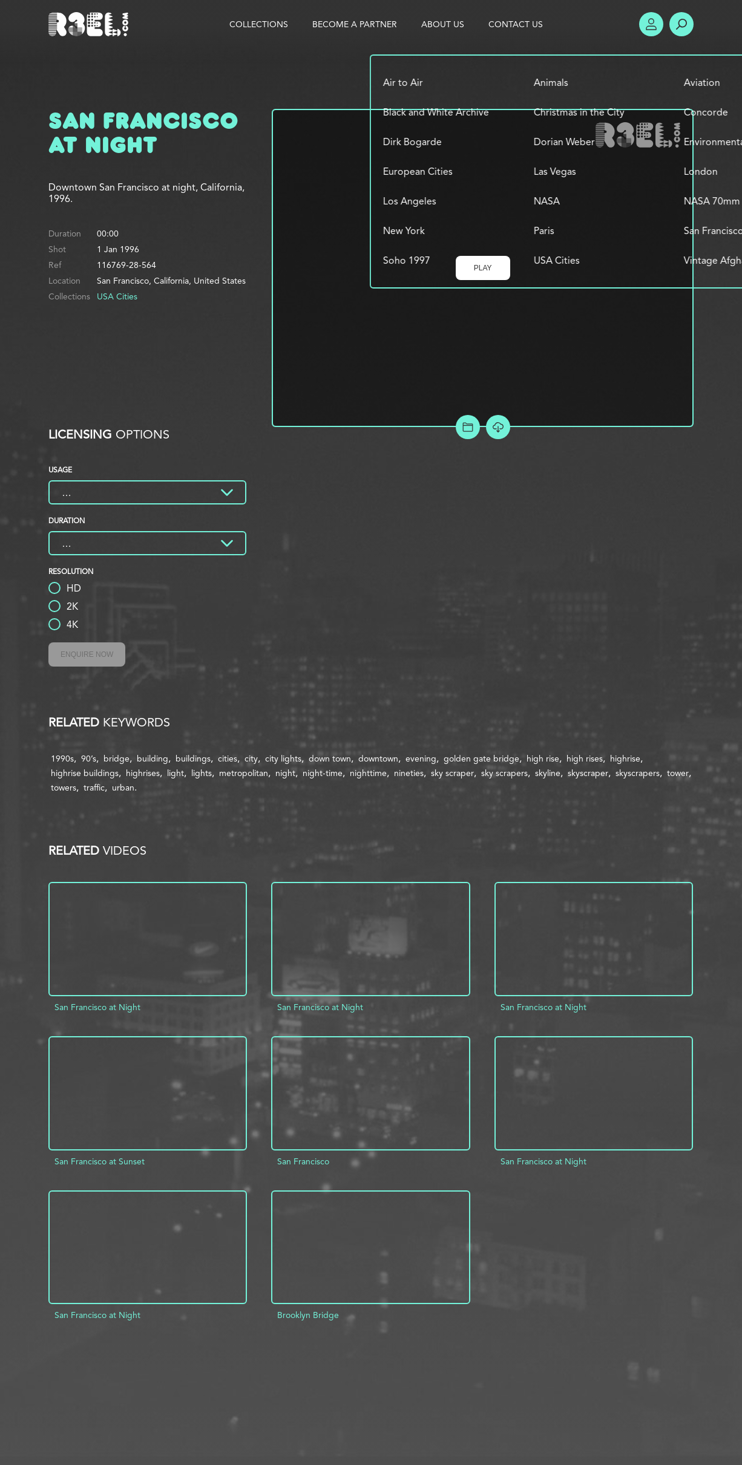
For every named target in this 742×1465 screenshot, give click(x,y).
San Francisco (303, 1161)
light (175, 773)
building (152, 758)
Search (681, 24)
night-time (323, 773)
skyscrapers (638, 773)
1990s (62, 758)
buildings (193, 758)
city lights (283, 758)
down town (330, 758)
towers (63, 787)
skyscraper (588, 773)
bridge (116, 758)
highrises (143, 773)
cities (227, 758)
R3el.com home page (90, 24)
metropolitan (243, 773)
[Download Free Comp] (498, 427)
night (285, 773)
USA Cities (117, 296)
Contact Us (515, 24)
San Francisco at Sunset (99, 1161)
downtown (378, 758)
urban (123, 787)
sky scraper (452, 773)
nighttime (368, 773)
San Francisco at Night (97, 1007)
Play (483, 268)
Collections (258, 24)
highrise (625, 758)
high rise (543, 758)
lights (201, 773)
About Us (442, 24)
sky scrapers (504, 773)
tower (678, 773)
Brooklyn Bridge (308, 1315)
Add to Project (468, 427)
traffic (94, 787)
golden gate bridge (481, 758)
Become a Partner (354, 24)
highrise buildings (85, 773)
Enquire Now (87, 654)
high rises (584, 758)
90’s (88, 758)
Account (651, 24)
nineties (409, 773)
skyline (547, 773)
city (251, 758)
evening (420, 758)
